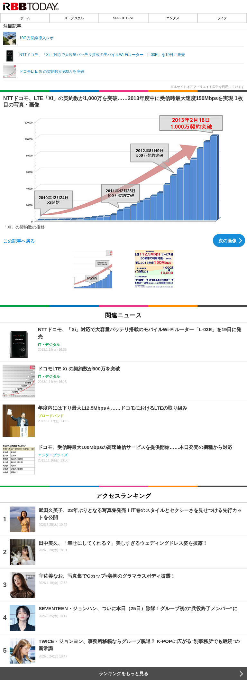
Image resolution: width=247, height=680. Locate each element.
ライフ (222, 18)
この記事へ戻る (19, 240)
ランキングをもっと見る (123, 673)
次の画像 (227, 240)
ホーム (25, 18)
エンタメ (172, 18)
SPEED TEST (123, 18)
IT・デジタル (74, 18)
